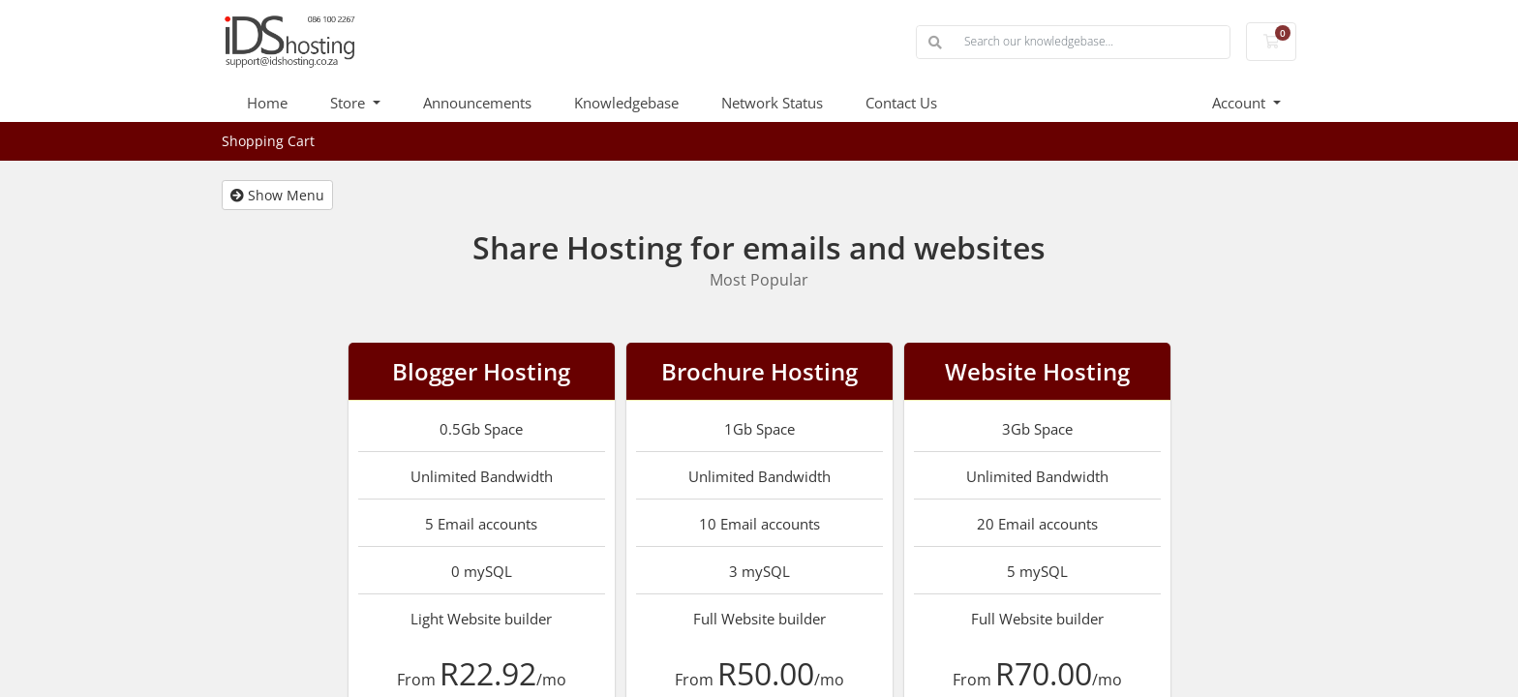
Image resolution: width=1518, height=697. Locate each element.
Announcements (477, 102)
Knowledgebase (626, 102)
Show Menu (277, 195)
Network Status (772, 102)
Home (267, 102)
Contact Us (901, 102)
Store (349, 102)
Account (1240, 102)
